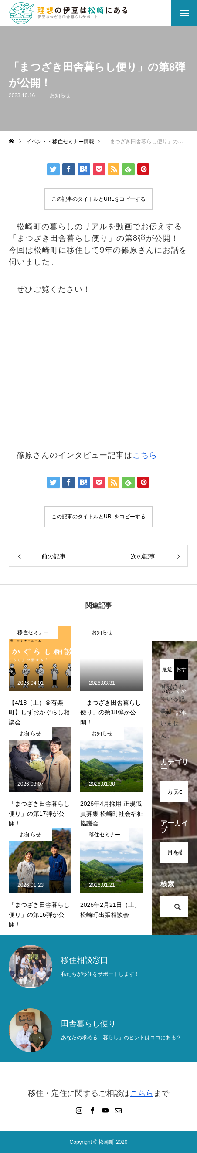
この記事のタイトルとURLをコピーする (98, 199)
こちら (144, 455)
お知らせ (60, 95)
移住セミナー (33, 632)
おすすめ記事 (181, 673)
